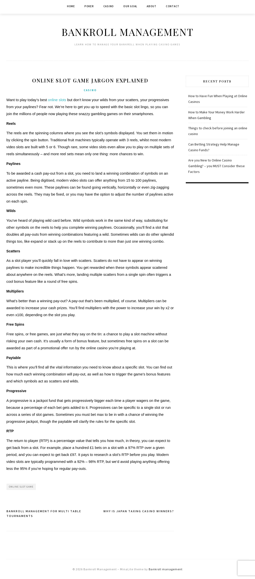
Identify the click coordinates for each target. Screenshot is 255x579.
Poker (89, 6)
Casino (108, 6)
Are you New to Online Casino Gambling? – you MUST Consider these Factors (216, 166)
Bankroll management (166, 569)
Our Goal (130, 6)
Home (71, 6)
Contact (172, 6)
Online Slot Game (21, 486)
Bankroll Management (127, 31)
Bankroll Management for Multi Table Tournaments (43, 513)
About (151, 6)
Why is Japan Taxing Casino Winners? (138, 511)
